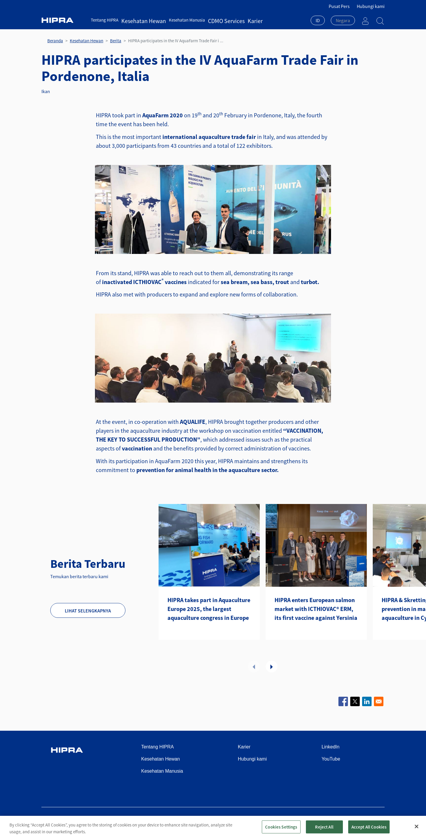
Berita (115, 40)
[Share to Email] (378, 701)
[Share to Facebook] (343, 701)
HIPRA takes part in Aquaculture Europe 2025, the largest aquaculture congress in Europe (208, 608)
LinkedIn (331, 746)
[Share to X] (355, 701)
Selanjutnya (271, 666)
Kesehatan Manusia (176, 20)
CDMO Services (210, 20)
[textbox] (343, 20)
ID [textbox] (318, 20)
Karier (232, 20)
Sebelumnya (254, 666)
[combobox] (318, 21)
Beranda (55, 40)
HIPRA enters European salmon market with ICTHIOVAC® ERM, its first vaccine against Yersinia (316, 608)
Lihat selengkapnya (88, 611)
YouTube (331, 758)
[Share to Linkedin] (367, 701)
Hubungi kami (371, 6)
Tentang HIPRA (104, 20)
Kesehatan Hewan (138, 20)
